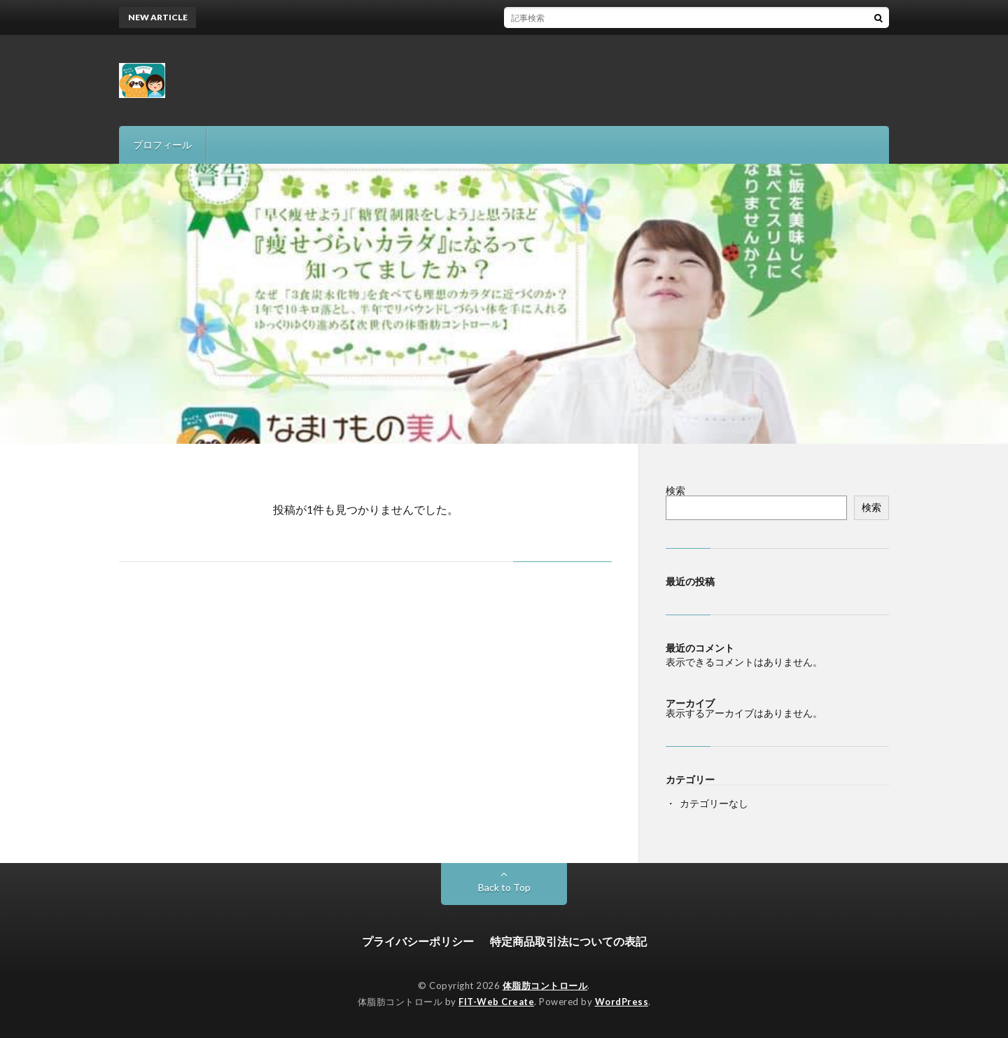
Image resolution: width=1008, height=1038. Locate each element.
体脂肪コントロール (545, 985)
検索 (675, 490)
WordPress (622, 1001)
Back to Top (504, 887)
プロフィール (162, 144)
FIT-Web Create (496, 1001)
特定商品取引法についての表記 (568, 941)
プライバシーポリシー (418, 941)
